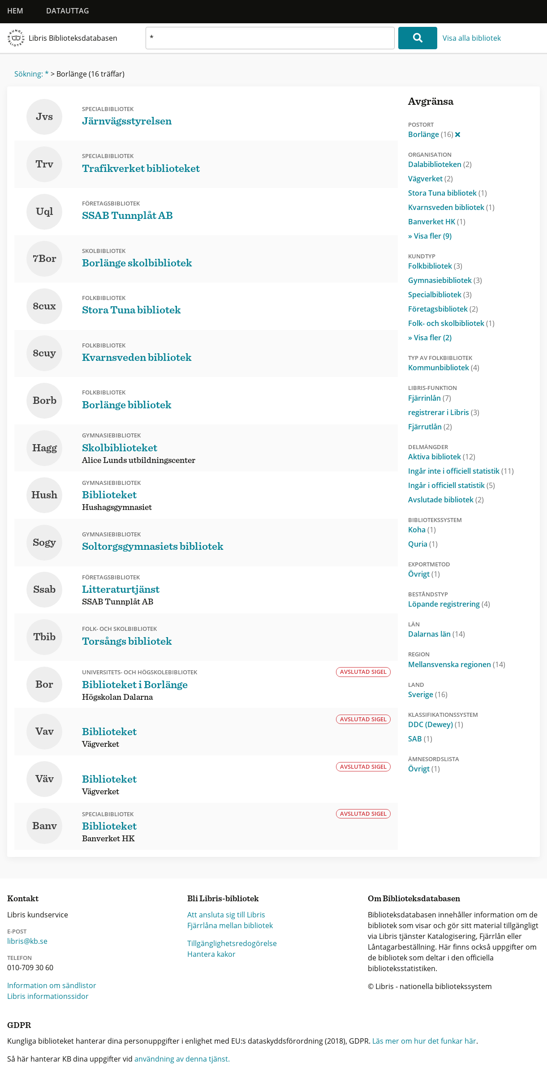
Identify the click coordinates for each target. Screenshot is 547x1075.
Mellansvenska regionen (456, 664)
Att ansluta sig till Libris (226, 915)
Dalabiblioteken (440, 164)
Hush (44, 495)
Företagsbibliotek (443, 309)
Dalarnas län (436, 634)
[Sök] (417, 38)
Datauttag (67, 11)
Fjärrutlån (430, 427)
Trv (44, 164)
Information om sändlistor (51, 985)
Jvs (44, 116)
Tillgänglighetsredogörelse (232, 943)
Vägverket (430, 179)
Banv (44, 826)
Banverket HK (436, 222)
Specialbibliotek (440, 295)
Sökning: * (31, 74)
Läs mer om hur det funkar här (424, 1041)
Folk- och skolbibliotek (451, 323)
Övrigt (424, 574)
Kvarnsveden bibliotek (451, 207)
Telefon (19, 958)
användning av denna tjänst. (182, 1059)
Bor (44, 684)
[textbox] (270, 38)
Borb (44, 400)
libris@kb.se (27, 941)
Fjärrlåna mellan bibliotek (230, 925)
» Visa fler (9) (430, 236)
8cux (44, 306)
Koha (422, 530)
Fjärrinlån (429, 398)
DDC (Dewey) (435, 724)
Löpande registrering (449, 604)
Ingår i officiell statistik (451, 485)
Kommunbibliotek (443, 368)
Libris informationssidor (48, 996)
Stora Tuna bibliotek (447, 193)
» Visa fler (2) (430, 338)
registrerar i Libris (443, 412)
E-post (16, 931)
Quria (423, 544)
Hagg (44, 448)
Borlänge (434, 134)
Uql (44, 211)
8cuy (44, 353)
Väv (44, 779)
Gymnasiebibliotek (445, 280)
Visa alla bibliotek (472, 38)
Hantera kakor (211, 954)
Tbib (44, 637)
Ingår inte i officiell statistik (461, 471)
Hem (15, 11)
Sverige (428, 694)
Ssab (44, 589)
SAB (420, 739)
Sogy (44, 542)
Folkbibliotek (435, 266)
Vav (44, 731)
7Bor (44, 258)
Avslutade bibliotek (446, 500)
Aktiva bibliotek (441, 457)
